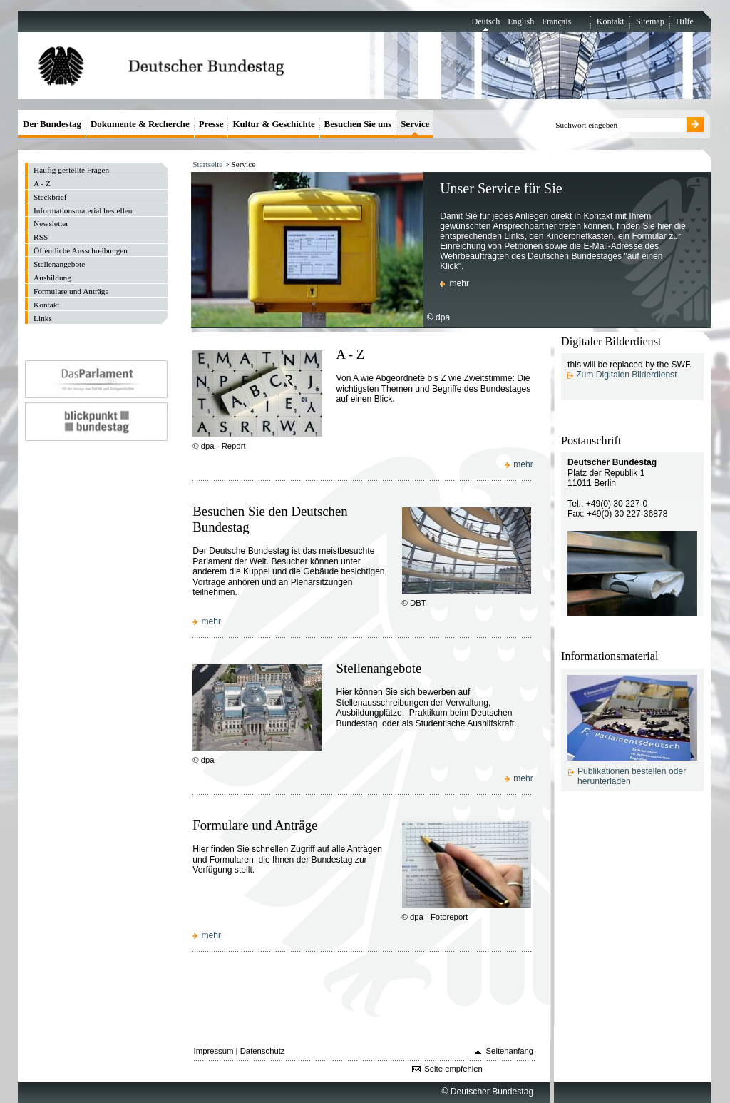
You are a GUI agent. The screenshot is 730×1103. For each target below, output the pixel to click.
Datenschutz (262, 1051)
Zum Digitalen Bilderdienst (626, 375)
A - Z (350, 354)
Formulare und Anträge (254, 825)
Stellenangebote (378, 668)
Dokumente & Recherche (140, 123)
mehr (459, 283)
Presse (211, 123)
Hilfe (685, 21)
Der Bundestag (52, 123)
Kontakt (610, 21)
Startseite (207, 164)
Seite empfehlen (453, 1068)
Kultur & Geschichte (273, 123)
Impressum (214, 1051)
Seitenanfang (510, 1051)
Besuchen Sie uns (358, 123)
